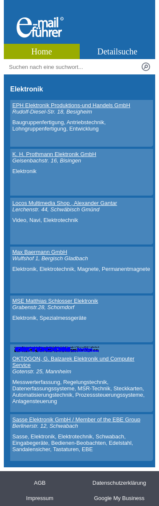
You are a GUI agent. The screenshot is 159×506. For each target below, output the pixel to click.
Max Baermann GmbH (39, 252)
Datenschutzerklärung (119, 483)
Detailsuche (117, 51)
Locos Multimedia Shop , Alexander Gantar (64, 203)
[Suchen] (146, 66)
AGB (39, 483)
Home (41, 51)
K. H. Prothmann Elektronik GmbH (54, 154)
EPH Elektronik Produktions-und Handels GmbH (71, 105)
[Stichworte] (73, 66)
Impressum (39, 498)
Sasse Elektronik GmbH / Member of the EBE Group (76, 419)
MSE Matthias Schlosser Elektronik (55, 301)
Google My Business (119, 498)
